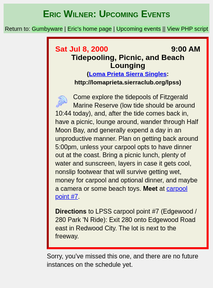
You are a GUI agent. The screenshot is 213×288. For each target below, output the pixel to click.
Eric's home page (90, 29)
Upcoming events (138, 29)
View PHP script (187, 29)
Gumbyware (47, 29)
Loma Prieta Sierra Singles (128, 73)
